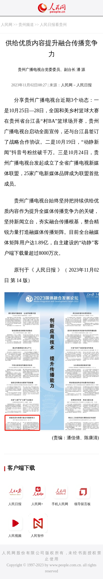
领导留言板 (83, 494)
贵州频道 (26, 25)
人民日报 (15, 494)
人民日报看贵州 (53, 25)
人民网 (6, 25)
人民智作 (38, 526)
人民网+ (38, 494)
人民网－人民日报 (76, 85)
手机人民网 (60, 494)
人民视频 (15, 526)
